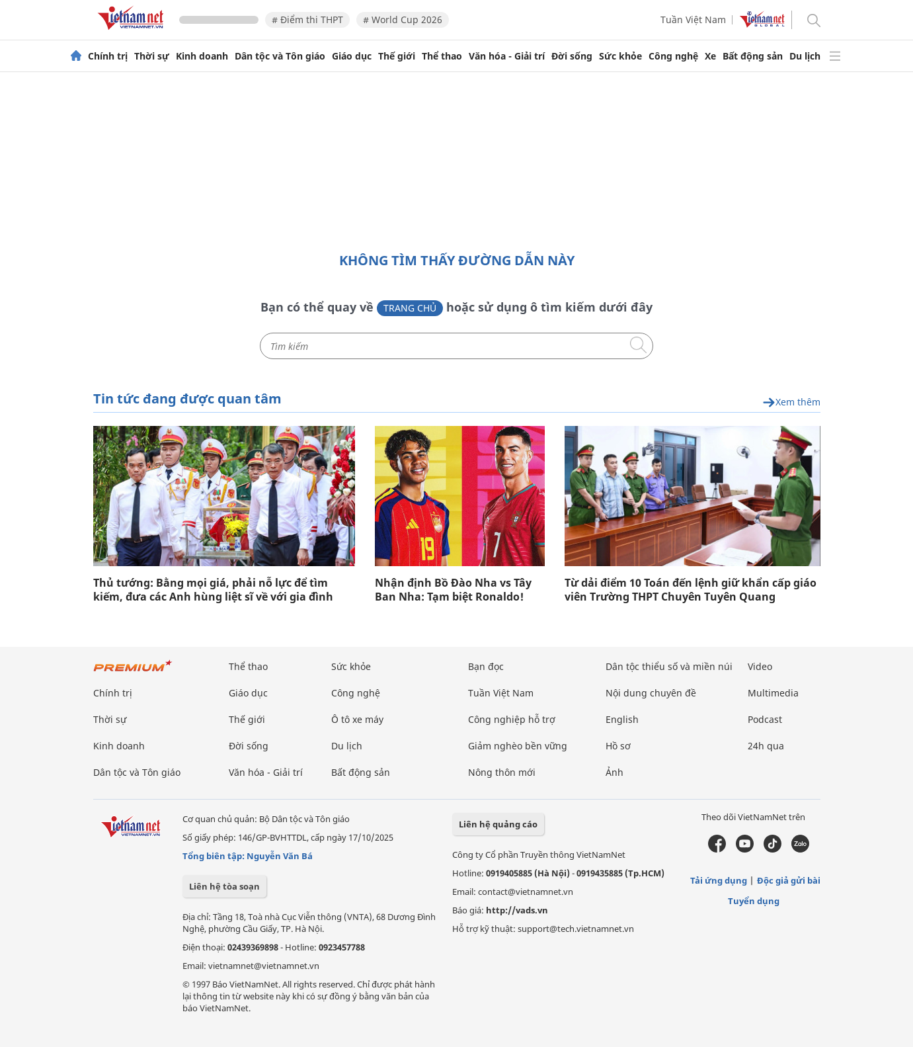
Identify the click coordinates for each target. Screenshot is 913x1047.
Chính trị (108, 56)
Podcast (765, 719)
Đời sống (571, 56)
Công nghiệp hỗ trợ (511, 719)
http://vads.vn (517, 910)
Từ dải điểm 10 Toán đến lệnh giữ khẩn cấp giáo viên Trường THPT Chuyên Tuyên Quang (690, 590)
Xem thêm (791, 402)
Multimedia (773, 693)
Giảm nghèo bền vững (517, 745)
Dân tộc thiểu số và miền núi (669, 666)
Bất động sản (753, 56)
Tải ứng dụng (718, 880)
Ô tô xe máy (357, 719)
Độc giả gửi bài (788, 880)
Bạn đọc (486, 666)
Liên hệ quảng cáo (498, 824)
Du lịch (804, 56)
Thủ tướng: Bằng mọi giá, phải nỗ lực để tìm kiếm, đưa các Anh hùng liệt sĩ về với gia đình (213, 590)
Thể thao (442, 56)
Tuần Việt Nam (693, 19)
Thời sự (151, 56)
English (622, 719)
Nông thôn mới (502, 772)
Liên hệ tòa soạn (224, 886)
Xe (710, 56)
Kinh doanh (202, 56)
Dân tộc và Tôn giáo (280, 56)
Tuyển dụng (753, 901)
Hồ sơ (618, 745)
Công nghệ (673, 56)
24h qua (766, 745)
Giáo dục (352, 56)
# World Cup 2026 (402, 19)
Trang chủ (409, 308)
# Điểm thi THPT (307, 19)
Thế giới (396, 56)
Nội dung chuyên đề (651, 693)
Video (760, 666)
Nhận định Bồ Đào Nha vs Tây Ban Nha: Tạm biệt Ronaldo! (453, 590)
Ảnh (614, 772)
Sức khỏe (620, 56)
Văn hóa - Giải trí (507, 56)
